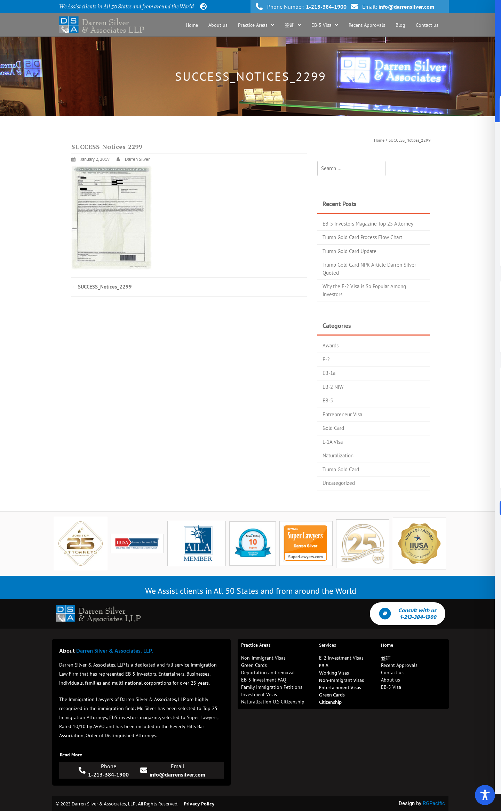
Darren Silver (137, 159)
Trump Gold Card (341, 469)
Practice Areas (256, 25)
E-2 (326, 359)
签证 (293, 25)
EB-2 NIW (333, 387)
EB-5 (328, 400)
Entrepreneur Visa (342, 414)
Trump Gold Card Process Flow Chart (362, 237)
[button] (256, 25)
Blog (400, 25)
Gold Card (333, 428)
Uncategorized (339, 483)
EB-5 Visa (324, 25)
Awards (331, 345)
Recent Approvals (367, 25)
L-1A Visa (333, 442)
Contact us (427, 25)
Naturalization (338, 455)
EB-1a (329, 373)
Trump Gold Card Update (349, 251)
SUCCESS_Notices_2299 (101, 286)
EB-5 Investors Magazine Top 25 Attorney (368, 223)
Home (192, 25)
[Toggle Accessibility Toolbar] (485, 795)
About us (218, 25)
